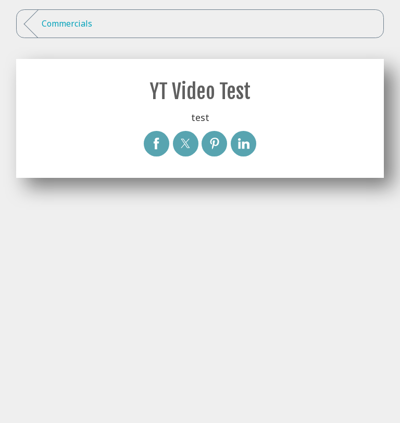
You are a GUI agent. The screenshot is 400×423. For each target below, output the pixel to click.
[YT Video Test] (156, 143)
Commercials (67, 23)
